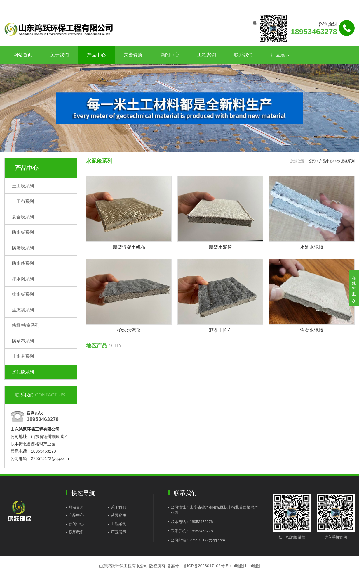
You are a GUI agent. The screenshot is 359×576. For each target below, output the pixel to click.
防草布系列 (23, 340)
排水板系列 (23, 294)
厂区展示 (280, 54)
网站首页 (22, 54)
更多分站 (346, 5)
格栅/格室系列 (25, 325)
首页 (311, 161)
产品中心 (96, 54)
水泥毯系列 (23, 371)
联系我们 (318, 5)
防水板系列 (23, 232)
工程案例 (206, 54)
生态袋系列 (23, 309)
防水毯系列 (23, 263)
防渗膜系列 (23, 247)
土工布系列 (23, 201)
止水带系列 (23, 356)
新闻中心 (170, 54)
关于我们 (59, 54)
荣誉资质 (133, 54)
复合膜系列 (23, 216)
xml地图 (236, 565)
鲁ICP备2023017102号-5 (206, 565)
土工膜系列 (23, 185)
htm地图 (252, 565)
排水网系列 (23, 278)
